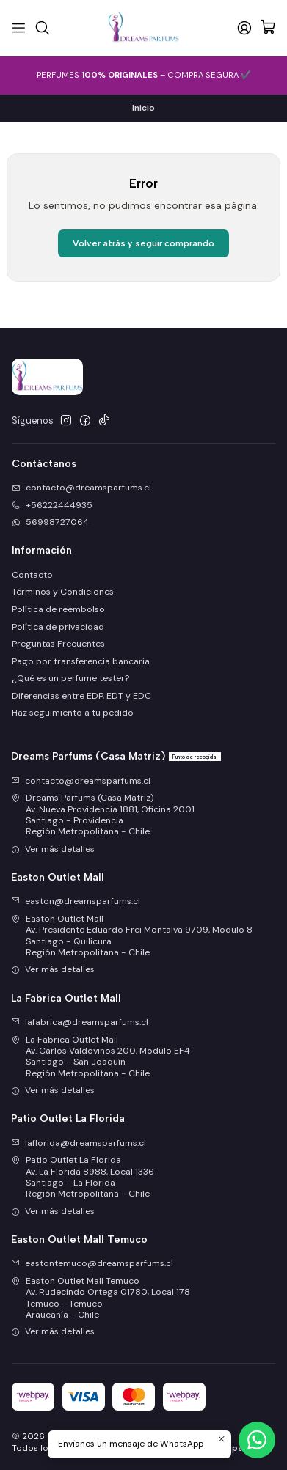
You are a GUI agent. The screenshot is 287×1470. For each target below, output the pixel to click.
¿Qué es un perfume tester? (70, 678)
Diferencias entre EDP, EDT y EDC (81, 696)
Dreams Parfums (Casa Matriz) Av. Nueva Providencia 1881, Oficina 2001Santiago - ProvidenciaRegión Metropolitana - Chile (103, 814)
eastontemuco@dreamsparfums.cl (92, 1263)
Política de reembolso (58, 609)
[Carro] (268, 28)
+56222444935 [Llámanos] (52, 505)
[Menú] (19, 27)
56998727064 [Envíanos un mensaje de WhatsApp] (50, 522)
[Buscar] (42, 27)
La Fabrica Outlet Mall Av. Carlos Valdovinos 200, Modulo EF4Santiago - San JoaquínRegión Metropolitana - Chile (100, 1056)
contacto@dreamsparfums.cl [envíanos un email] (81, 487)
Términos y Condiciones (63, 592)
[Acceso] (244, 27)
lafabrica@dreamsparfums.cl (79, 1022)
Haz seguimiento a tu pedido (73, 713)
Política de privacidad (58, 627)
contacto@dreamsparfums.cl (80, 781)
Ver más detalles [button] (53, 849)
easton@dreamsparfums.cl (75, 901)
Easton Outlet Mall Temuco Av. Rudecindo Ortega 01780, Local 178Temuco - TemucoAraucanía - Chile (100, 1297)
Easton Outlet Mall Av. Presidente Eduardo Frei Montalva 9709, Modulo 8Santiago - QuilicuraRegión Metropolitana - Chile (132, 935)
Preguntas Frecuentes (58, 644)
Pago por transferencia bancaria (81, 661)
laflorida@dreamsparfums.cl (78, 1143)
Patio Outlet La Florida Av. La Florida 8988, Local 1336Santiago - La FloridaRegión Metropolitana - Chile (82, 1176)
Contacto (32, 575)
